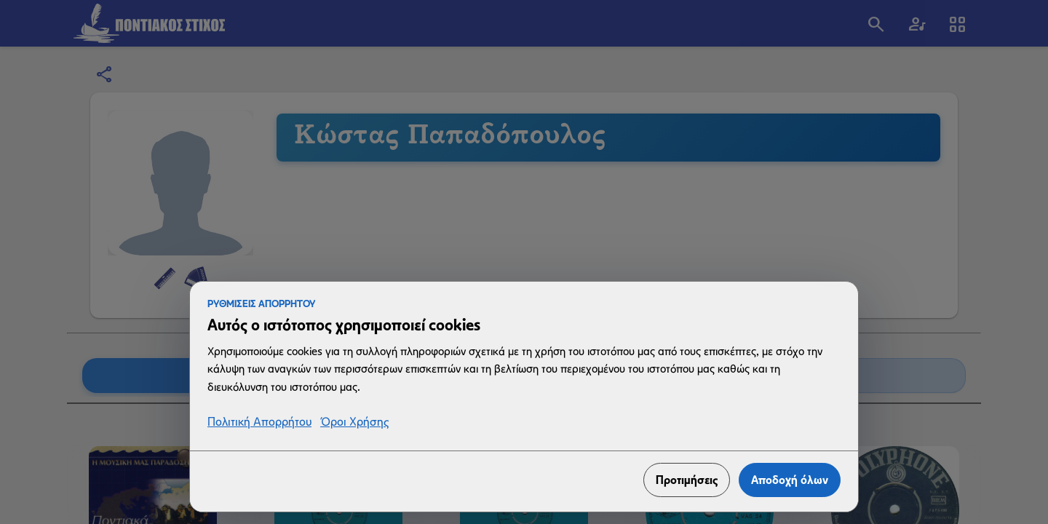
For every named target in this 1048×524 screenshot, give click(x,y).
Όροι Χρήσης (354, 422)
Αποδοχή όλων (789, 480)
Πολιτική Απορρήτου (259, 422)
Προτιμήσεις (687, 480)
